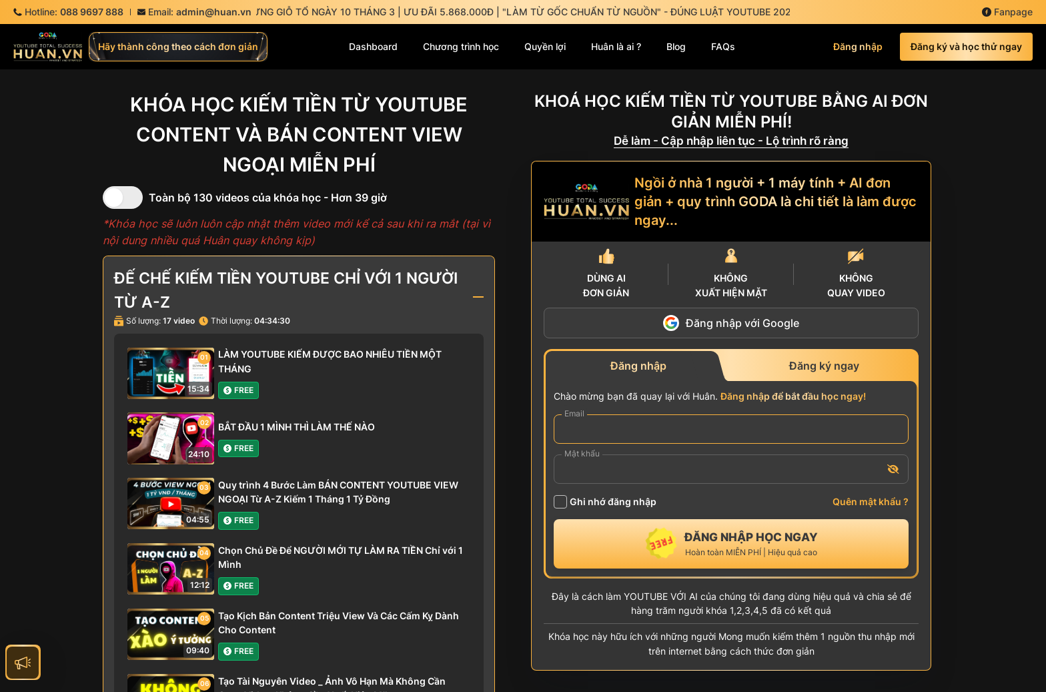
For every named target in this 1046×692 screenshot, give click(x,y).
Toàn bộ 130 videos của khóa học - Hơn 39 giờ (268, 197)
